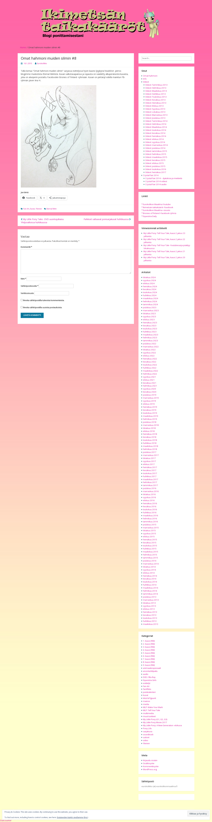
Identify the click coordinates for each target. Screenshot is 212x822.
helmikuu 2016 (150, 518)
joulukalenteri (149, 692)
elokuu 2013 (149, 609)
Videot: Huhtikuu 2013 (155, 94)
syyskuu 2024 (149, 280)
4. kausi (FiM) (149, 650)
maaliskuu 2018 (150, 446)
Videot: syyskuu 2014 (155, 142)
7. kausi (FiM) (149, 659)
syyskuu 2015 (149, 533)
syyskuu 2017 (149, 461)
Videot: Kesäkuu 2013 (155, 99)
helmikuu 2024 (150, 301)
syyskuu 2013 (149, 606)
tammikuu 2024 (150, 304)
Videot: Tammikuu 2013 (156, 84)
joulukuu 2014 (149, 560)
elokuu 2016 (149, 500)
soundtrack (148, 734)
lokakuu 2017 (149, 458)
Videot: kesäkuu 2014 (155, 133)
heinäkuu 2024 (150, 286)
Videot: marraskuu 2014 (156, 145)
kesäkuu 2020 (149, 391)
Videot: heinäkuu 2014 (155, 136)
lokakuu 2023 (149, 313)
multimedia (148, 713)
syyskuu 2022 (149, 352)
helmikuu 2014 (150, 590)
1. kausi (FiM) (149, 640)
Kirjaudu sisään (150, 760)
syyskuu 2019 (149, 401)
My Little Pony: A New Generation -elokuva (162, 725)
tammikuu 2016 (150, 521)
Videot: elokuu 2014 (154, 139)
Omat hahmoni (150, 75)
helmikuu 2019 (150, 419)
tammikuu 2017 (150, 485)
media (146, 704)
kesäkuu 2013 (149, 615)
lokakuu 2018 (149, 428)
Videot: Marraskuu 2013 (156, 115)
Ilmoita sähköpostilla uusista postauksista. (42, 307)
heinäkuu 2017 (150, 467)
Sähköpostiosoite (29, 286)
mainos (146, 701)
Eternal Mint (51, 208)
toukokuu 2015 (150, 545)
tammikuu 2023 (150, 340)
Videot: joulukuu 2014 (155, 148)
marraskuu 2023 (151, 310)
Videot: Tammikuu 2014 (156, 121)
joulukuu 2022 (149, 343)
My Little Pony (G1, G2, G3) (155, 719)
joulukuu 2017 (149, 452)
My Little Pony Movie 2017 (155, 722)
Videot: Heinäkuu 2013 (155, 102)
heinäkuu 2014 (150, 575)
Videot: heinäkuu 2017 (155, 172)
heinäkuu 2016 (150, 503)
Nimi (23, 278)
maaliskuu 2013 (150, 624)
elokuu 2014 (149, 572)
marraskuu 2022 (151, 346)
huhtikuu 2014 (149, 584)
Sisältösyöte (148, 763)
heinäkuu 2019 (150, 407)
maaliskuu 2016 (150, 515)
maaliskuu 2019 (150, 416)
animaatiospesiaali (152, 668)
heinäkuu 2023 (150, 322)
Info (145, 78)
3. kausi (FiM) (149, 647)
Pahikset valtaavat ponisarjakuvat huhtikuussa (107, 219)
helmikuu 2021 (150, 385)
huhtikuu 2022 (149, 367)
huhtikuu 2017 (149, 476)
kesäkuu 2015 (149, 542)
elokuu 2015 (149, 536)
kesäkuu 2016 (149, 506)
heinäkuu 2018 (150, 434)
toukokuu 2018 (150, 440)
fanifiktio (147, 689)
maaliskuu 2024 (150, 298)
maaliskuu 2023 (150, 334)
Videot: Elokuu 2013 (154, 105)
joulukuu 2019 (149, 394)
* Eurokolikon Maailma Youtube (156, 204)
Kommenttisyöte (151, 766)
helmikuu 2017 (150, 482)
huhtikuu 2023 (149, 331)
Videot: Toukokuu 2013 (156, 96)
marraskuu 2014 (151, 563)
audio (145, 674)
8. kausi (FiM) (149, 662)
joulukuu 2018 (149, 422)
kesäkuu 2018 (149, 437)
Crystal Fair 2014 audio (156, 184)
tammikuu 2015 (150, 557)
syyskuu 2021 (149, 376)
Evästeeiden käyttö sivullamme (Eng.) (72, 817)
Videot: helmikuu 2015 (155, 154)
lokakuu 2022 (149, 349)
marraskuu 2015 (151, 527)
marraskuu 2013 (151, 600)
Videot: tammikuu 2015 (156, 151)
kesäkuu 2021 (149, 383)
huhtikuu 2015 (149, 548)
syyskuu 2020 (149, 388)
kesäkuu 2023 (149, 325)
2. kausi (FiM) (149, 644)
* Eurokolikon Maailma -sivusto (155, 210)
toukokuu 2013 (150, 618)
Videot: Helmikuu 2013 (155, 87)
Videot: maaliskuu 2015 (156, 157)
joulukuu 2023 (149, 307)
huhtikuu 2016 (149, 512)
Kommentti (26, 247)
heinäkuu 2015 (150, 539)
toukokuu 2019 (150, 413)
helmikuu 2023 (150, 337)
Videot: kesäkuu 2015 (155, 160)
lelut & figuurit (149, 698)
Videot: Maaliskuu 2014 (156, 127)
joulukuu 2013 (149, 596)
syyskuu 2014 (149, 569)
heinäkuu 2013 (150, 612)
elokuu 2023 (149, 319)
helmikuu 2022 (150, 373)
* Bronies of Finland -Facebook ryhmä (158, 213)
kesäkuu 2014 (149, 578)
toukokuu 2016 (150, 509)
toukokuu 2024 (150, 292)
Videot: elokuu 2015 (154, 163)
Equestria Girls (149, 680)
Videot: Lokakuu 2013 (155, 112)
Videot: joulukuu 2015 (155, 166)
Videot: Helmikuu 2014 (155, 124)
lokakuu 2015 (149, 530)
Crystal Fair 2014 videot (156, 181)
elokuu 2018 (149, 431)
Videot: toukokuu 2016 (155, 169)
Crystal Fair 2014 (151, 175)
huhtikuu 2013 (149, 621)
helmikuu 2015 (150, 554)
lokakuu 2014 (149, 566)
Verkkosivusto (27, 293)
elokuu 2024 (149, 283)
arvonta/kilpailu (150, 671)
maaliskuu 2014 (150, 587)
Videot (146, 81)
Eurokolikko (42, 63)
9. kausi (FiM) (149, 665)
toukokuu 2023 (150, 328)
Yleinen (39, 208)
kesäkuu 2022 (149, 361)
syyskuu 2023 (149, 316)
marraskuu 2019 (151, 397)
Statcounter (5, 820)
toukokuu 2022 (150, 364)
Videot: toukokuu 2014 (155, 130)
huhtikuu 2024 (149, 295)
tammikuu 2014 (150, 593)
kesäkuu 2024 (149, 289)
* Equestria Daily (149, 216)
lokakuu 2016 (149, 494)
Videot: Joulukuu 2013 (155, 118)
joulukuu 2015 (149, 524)
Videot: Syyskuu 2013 (155, 109)
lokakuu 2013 (149, 603)
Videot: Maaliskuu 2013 (156, 91)
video (145, 740)
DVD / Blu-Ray (149, 677)
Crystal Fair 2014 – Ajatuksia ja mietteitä (163, 178)
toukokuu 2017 (150, 473)
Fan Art (26, 208)
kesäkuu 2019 (149, 410)
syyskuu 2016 (149, 497)
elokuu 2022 (149, 355)
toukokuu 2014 (150, 581)
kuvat (32, 208)
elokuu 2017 (149, 464)
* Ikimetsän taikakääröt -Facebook (157, 207)
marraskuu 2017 (151, 455)
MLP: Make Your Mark (153, 707)
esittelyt (146, 683)
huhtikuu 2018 (149, 443)
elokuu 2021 (149, 379)
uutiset (146, 737)
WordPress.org (150, 769)
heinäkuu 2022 (150, 358)
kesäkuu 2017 (149, 470)
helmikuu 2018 (150, 449)
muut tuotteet (149, 716)
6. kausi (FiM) (149, 656)
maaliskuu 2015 (150, 551)
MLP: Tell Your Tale (151, 710)
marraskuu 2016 (151, 491)
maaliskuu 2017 (150, 479)
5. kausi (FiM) (149, 653)
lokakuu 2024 (149, 277)
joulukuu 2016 (149, 488)
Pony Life (147, 728)
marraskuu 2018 (151, 425)
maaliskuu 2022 (150, 370)
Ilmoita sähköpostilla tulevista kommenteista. (43, 300)
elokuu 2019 (149, 404)
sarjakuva (147, 731)
